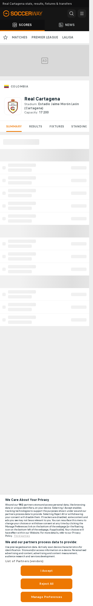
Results (35, 126)
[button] (71, 13)
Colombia (19, 86)
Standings (80, 126)
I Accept (46, 571)
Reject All (46, 583)
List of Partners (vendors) (24, 561)
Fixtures (56, 126)
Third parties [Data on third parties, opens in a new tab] (22, 535)
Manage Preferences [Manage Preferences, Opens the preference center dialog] (46, 597)
